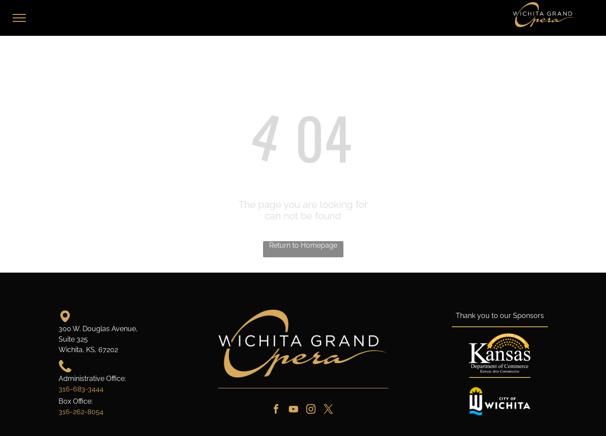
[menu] (19, 18)
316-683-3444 (81, 389)
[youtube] (294, 410)
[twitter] (329, 410)
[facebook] (276, 410)
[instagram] (311, 410)
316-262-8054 (81, 412)
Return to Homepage (303, 245)
